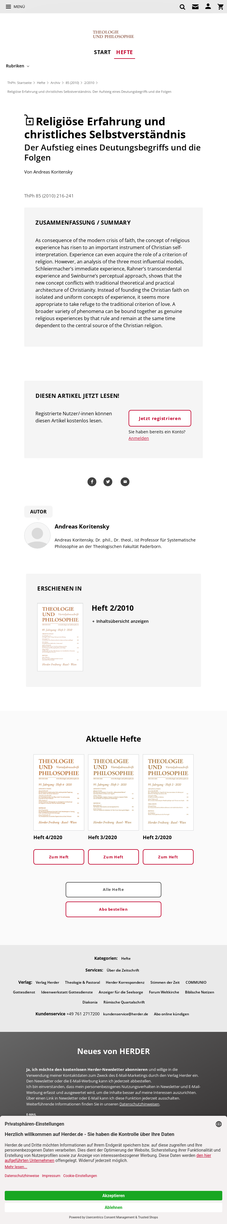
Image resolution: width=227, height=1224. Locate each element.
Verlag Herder (47, 982)
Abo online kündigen (171, 1014)
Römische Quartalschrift (124, 1002)
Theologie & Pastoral (82, 982)
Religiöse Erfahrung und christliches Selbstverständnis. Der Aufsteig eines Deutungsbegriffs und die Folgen (89, 91)
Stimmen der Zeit (165, 982)
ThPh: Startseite (19, 82)
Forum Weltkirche (164, 992)
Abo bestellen (113, 909)
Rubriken (15, 66)
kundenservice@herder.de (125, 1014)
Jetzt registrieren (160, 418)
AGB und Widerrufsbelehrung (71, 1167)
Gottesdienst (24, 992)
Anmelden (139, 438)
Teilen (92, 481)
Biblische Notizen (199, 992)
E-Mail (31, 1114)
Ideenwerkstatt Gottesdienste (67, 992)
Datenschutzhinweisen (139, 1104)
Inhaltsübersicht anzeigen (122, 621)
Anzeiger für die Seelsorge (121, 992)
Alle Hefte (113, 889)
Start (102, 52)
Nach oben (113, 1186)
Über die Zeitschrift (123, 970)
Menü (19, 6)
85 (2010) (72, 82)
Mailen (126, 481)
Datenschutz (113, 1167)
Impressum (171, 1167)
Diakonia (90, 1002)
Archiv (55, 82)
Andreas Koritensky (53, 172)
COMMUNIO (196, 982)
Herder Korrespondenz (125, 982)
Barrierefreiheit (143, 1167)
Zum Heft (59, 857)
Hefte (124, 52)
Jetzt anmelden (177, 1124)
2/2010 (89, 82)
